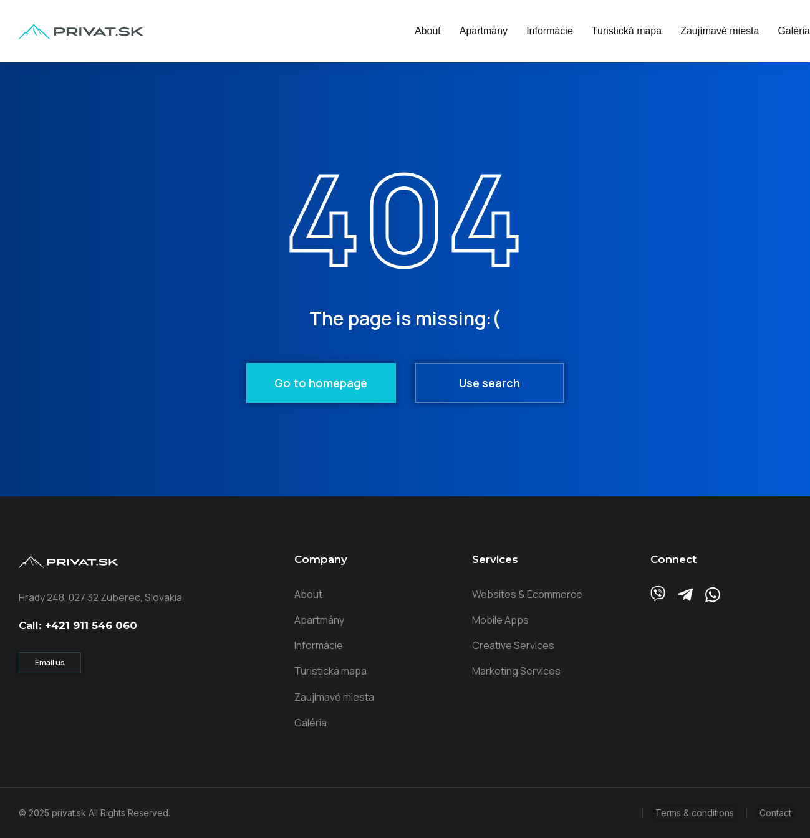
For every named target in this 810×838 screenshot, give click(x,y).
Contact (775, 812)
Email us (50, 662)
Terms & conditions (694, 812)
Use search (489, 382)
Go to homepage (320, 382)
